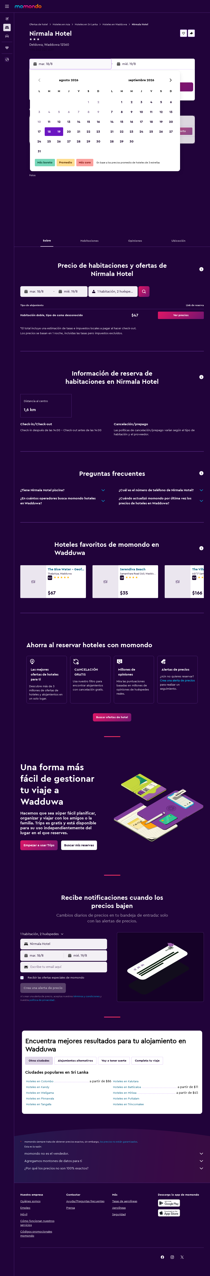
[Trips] (7, 48)
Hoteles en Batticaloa (127, 1087)
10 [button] (39, 121)
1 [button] (88, 102)
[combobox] (67, 944)
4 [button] (49, 112)
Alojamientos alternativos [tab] (75, 1060)
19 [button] (58, 131)
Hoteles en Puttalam (126, 1098)
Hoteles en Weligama (40, 1092)
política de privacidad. (42, 1000)
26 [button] (59, 141)
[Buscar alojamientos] (7, 27)
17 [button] (39, 131)
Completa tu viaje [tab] (147, 1060)
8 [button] (88, 112)
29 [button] (88, 141)
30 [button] (98, 141)
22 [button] (88, 131)
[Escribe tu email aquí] (68, 967)
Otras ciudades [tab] (39, 1060)
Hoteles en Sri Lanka (86, 24)
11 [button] (49, 121)
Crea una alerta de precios (177, 680)
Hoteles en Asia (61, 24)
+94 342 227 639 (41, 49)
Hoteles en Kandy (37, 1087)
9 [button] (98, 112)
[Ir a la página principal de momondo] (28, 6)
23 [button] (98, 131)
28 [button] (78, 141)
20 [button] (69, 131)
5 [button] (59, 112)
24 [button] (39, 141)
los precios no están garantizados (118, 1141)
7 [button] (78, 112)
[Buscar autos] (7, 36)
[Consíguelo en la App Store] (169, 1213)
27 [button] (69, 141)
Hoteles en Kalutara (125, 1081)
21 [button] (78, 131)
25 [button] (49, 141)
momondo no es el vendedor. (114, 1153)
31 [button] (39, 151)
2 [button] (98, 102)
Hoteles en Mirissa (124, 1092)
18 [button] (49, 131)
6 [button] (69, 112)
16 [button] (98, 121)
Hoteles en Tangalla (38, 1104)
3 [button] (39, 112)
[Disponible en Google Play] (169, 1203)
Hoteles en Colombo (40, 1081)
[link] (112, 717)
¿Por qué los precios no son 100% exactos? (114, 1168)
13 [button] (68, 121)
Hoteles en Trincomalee (128, 1104)
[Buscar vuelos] (7, 19)
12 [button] (58, 121)
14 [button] (78, 121)
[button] (6, 6)
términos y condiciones (86, 996)
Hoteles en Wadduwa (115, 24)
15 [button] (88, 121)
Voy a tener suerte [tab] (114, 1060)
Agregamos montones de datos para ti (114, 1161)
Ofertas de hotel (38, 24)
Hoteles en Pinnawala (40, 1098)
